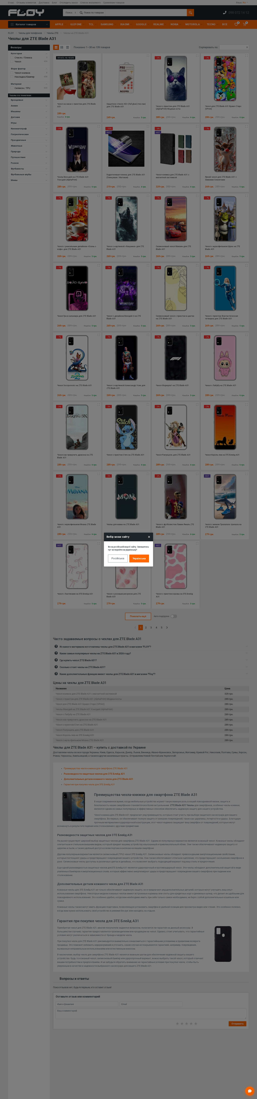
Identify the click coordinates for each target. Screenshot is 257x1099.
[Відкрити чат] (249, 1091)
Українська (139, 558)
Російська (117, 558)
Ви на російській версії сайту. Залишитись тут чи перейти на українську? (128, 548)
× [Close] (149, 537)
